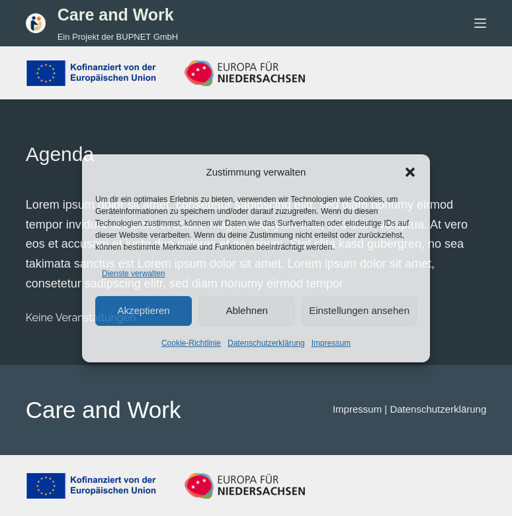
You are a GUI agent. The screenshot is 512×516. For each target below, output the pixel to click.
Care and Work (116, 14)
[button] (410, 172)
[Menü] (480, 23)
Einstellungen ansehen (359, 310)
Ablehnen (246, 310)
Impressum (331, 343)
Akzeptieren (143, 310)
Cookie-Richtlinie (191, 343)
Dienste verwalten (133, 273)
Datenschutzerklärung (266, 343)
